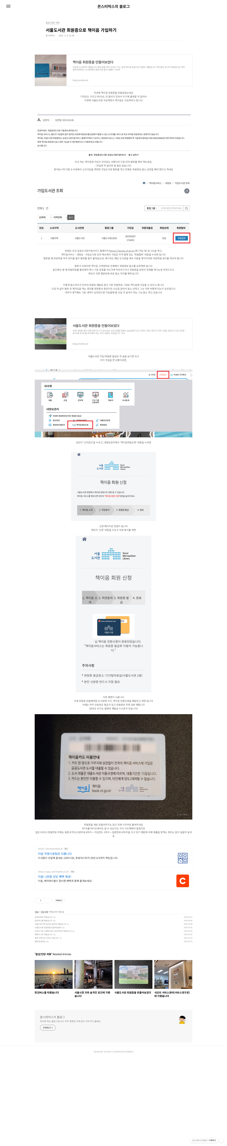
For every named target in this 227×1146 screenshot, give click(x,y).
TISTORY (107, 1095)
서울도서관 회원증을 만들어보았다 (48, 971)
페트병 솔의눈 (40, 985)
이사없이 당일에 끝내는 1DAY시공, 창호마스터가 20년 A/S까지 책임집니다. (78, 902)
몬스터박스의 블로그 (113, 6)
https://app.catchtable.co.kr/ (53, 916)
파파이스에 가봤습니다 (43, 978)
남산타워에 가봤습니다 (43, 961)
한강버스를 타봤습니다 (43, 964)
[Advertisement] (113, 863)
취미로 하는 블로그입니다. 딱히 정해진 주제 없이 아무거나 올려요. (70, 1065)
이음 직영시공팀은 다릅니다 (55, 898)
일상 (37, 956)
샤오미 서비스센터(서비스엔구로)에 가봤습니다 (53, 975)
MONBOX (129, 1095)
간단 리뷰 (44, 956)
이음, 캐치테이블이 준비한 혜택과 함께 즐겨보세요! (65, 925)
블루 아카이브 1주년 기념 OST (47, 982)
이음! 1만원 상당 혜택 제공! (54, 921)
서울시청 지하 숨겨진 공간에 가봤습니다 (50, 968)
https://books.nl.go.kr (122, 250)
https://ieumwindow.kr (50, 893)
